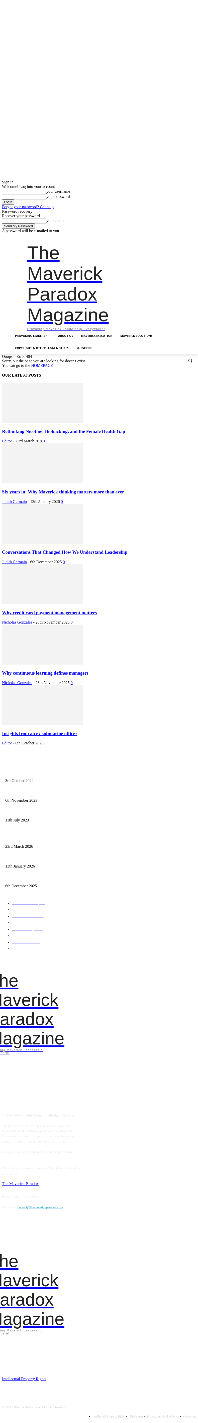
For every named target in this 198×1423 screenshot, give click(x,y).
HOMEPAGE (42, 365)
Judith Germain (14, 501)
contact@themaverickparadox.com (40, 1207)
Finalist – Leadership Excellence (25, 773)
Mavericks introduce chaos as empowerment (32, 793)
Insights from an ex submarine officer (39, 733)
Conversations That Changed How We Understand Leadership (64, 552)
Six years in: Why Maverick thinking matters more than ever (63, 491)
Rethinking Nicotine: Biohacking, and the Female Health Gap (63, 431)
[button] (190, 360)
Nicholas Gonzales (17, 622)
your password (58, 196)
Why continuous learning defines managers (45, 673)
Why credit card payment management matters (49, 612)
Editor (7, 441)
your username (58, 191)
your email (55, 220)
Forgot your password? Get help (28, 207)
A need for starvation (18, 812)
